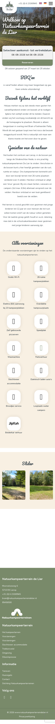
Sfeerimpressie (9, 657)
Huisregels (7, 675)
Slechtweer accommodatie (14, 644)
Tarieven (6, 671)
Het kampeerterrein (11, 632)
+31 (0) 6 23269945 (27, 3)
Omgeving (7, 653)
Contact (6, 679)
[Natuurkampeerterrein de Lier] (9, 5)
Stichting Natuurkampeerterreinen (18, 683)
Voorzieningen (8, 636)
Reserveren (27, 62)
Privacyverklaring (27, 716)
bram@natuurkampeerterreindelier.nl (19, 598)
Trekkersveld (8, 648)
